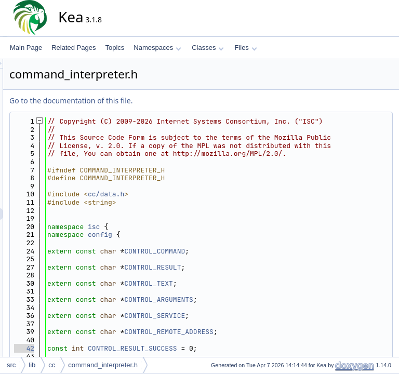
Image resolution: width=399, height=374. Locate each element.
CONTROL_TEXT (242, 307)
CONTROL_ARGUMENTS (252, 323)
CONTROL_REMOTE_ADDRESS (262, 356)
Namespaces (157, 47)
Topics (114, 47)
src (11, 365)
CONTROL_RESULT (246, 291)
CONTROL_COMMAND (248, 275)
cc (51, 365)
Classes (208, 47)
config (193, 259)
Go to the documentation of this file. (164, 100)
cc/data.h (199, 218)
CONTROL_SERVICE (248, 340)
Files (245, 47)
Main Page (26, 47)
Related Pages (73, 47)
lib (32, 365)
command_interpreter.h (103, 365)
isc (187, 251)
